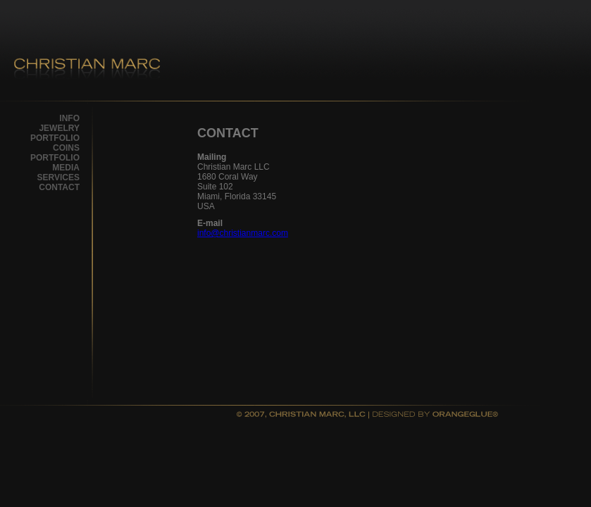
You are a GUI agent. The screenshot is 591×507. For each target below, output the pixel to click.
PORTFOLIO (55, 138)
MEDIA (66, 168)
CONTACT (59, 187)
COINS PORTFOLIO (55, 153)
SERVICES (58, 177)
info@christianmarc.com (242, 233)
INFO (69, 118)
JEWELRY (59, 128)
